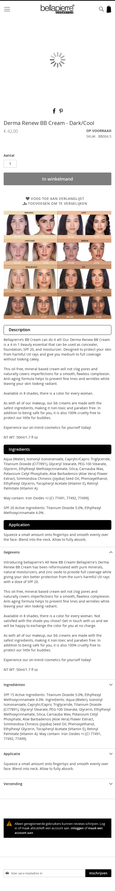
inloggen (77, 828)
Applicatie (12, 753)
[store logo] (57, 9)
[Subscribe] (98, 873)
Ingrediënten (14, 684)
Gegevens (12, 552)
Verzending (13, 783)
